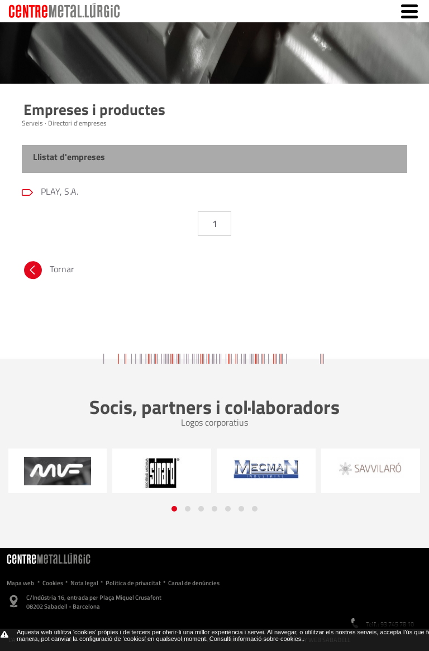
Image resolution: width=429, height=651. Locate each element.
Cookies (52, 582)
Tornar (48, 271)
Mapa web (20, 582)
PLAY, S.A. (58, 191)
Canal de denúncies (194, 582)
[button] (174, 508)
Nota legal (84, 582)
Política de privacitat (133, 582)
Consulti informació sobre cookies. (256, 638)
